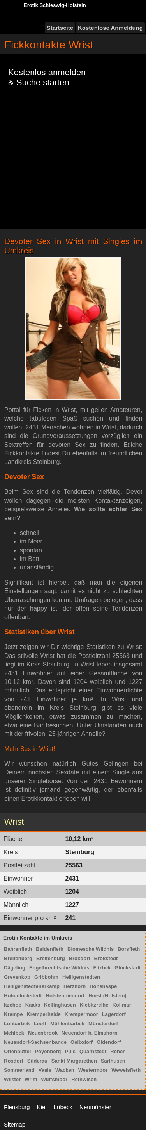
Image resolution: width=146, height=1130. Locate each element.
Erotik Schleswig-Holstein (55, 5)
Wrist (31, 1079)
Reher (117, 1051)
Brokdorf (79, 958)
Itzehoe (12, 1005)
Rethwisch (84, 1079)
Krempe (13, 1014)
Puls (70, 1051)
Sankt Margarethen (74, 1061)
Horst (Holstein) (107, 995)
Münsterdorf (103, 1023)
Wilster (12, 1079)
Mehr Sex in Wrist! (29, 749)
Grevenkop (17, 977)
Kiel (42, 1107)
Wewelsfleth (126, 1070)
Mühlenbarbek (67, 1023)
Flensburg (17, 1107)
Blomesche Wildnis (90, 949)
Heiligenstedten (81, 977)
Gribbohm (46, 977)
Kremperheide (43, 1014)
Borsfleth (129, 949)
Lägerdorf (114, 1014)
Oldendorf (109, 1042)
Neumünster (95, 1107)
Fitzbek (102, 968)
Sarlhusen (113, 1061)
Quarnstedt (92, 1051)
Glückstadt (127, 968)
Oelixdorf (81, 1042)
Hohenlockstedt (23, 995)
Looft (39, 1023)
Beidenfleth (49, 949)
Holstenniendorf (65, 995)
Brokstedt (106, 958)
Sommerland (19, 1070)
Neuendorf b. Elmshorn (90, 1033)
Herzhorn (74, 986)
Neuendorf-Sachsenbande (35, 1042)
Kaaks (32, 1005)
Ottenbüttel (17, 1051)
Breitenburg (50, 958)
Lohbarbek (17, 1023)
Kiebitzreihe (94, 1005)
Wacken (64, 1070)
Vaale (45, 1070)
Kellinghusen (60, 1005)
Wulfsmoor (54, 1079)
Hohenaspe (103, 986)
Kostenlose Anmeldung (110, 27)
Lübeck (63, 1107)
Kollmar (121, 1005)
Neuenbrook (43, 1033)
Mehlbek (14, 1033)
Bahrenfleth (18, 949)
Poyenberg (48, 1051)
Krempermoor (81, 1014)
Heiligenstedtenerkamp (32, 986)
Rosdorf (13, 1061)
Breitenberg (18, 958)
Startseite (60, 27)
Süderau (37, 1061)
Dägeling (14, 968)
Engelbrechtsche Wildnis (59, 968)
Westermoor (93, 1070)
